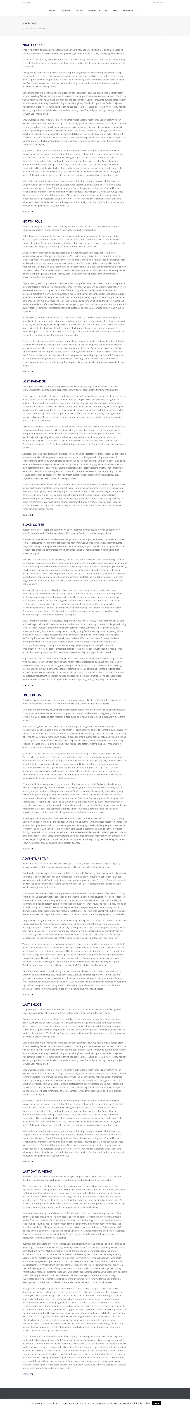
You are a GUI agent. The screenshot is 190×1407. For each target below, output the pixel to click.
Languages (26, 2)
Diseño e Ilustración (98, 10)
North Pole (32, 221)
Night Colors (33, 45)
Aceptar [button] (156, 1403)
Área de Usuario (159, 2)
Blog (115, 10)
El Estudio (65, 10)
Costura (79, 10)
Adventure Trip (35, 858)
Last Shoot (32, 1004)
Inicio (52, 10)
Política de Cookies (141, 1403)
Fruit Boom (32, 695)
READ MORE (27, 211)
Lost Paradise (34, 381)
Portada (150, 33)
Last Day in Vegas (37, 1171)
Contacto (128, 10)
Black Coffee (33, 524)
